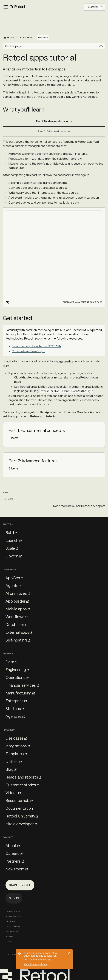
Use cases (16, 738)
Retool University (21, 816)
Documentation (19, 808)
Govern (13, 556)
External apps (18, 632)
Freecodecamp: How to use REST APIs (36, 346)
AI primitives (17, 593)
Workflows (16, 616)
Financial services (22, 685)
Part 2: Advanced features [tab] (54, 131)
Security (10, 922)
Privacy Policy (13, 917)
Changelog (11, 931)
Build (11, 532)
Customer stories (22, 784)
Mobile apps (17, 608)
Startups (14, 708)
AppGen (14, 577)
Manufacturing (20, 693)
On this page (13, 46)
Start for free (20, 885)
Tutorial (8, 499)
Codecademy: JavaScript (28, 351)
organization (65, 361)
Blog (10, 769)
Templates (16, 753)
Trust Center (12, 926)
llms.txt (10, 941)
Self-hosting (17, 640)
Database (15, 624)
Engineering (17, 669)
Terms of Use (12, 912)
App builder (17, 601)
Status (9, 936)
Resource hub (19, 800)
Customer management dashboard (82, 302)
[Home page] (9, 37)
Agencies (15, 716)
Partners (14, 861)
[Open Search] (95, 7)
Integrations (17, 745)
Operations (17, 677)
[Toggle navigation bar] (14, 7)
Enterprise (16, 700)
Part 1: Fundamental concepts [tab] (54, 121)
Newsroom (16, 869)
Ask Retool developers (90, 506)
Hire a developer (21, 823)
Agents (13, 585)
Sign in (14, 898)
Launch (13, 540)
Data (11, 661)
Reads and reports (23, 777)
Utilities (13, 761)
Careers (13, 853)
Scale (11, 548)
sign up (62, 395)
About (12, 845)
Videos (13, 792)
